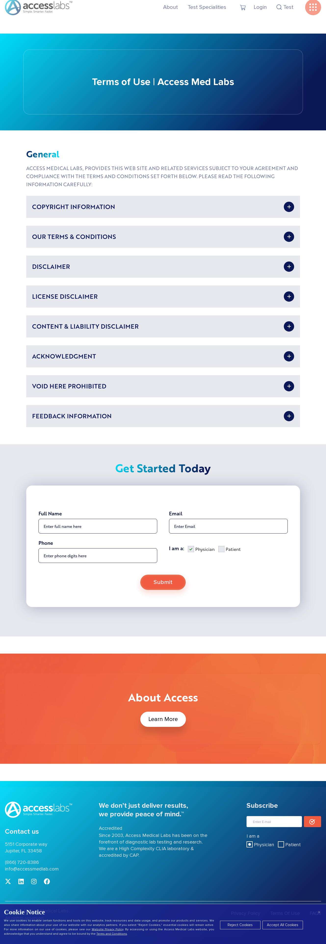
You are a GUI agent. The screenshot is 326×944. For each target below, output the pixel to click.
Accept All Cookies (282, 925)
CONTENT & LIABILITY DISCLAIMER (85, 326)
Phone (46, 555)
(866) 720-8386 (22, 862)
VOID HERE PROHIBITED (69, 386)
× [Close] (319, 912)
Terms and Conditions (111, 934)
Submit (163, 594)
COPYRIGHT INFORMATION (73, 206)
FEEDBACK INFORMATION (72, 415)
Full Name (50, 525)
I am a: (176, 560)
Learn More (163, 719)
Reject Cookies (240, 925)
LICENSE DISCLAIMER (65, 296)
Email (175, 525)
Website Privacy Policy (107, 929)
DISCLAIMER (51, 266)
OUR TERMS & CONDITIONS (74, 236)
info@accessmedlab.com (32, 869)
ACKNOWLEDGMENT (64, 356)
